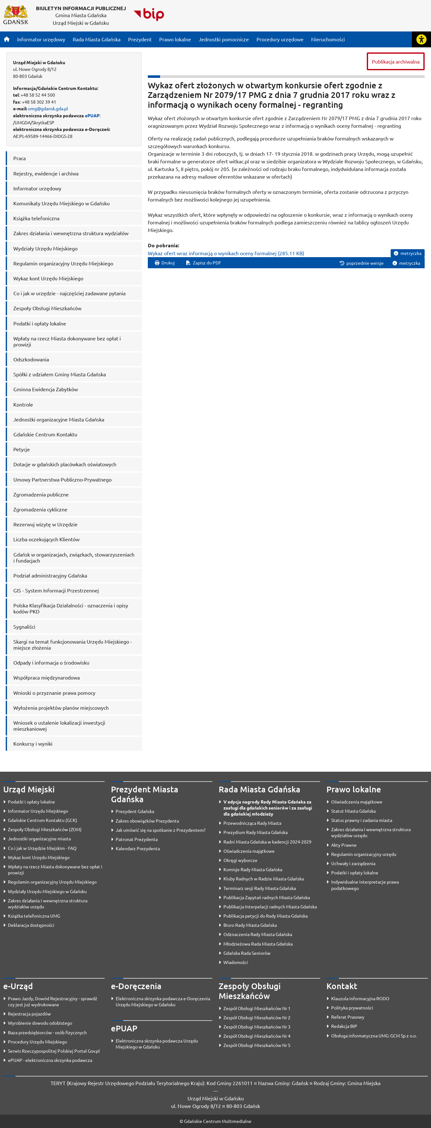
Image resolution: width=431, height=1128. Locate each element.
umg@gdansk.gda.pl (48, 108)
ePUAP (92, 115)
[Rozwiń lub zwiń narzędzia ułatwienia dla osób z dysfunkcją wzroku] (421, 39)
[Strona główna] (6, 39)
